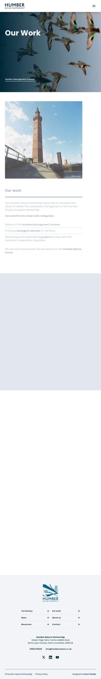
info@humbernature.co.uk (58, 649)
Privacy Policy (41, 674)
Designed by (84, 674)
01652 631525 (36, 649)
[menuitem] (35, 612)
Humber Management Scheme (19, 79)
